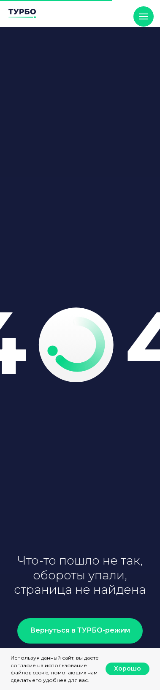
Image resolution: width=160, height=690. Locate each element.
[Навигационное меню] (143, 16)
